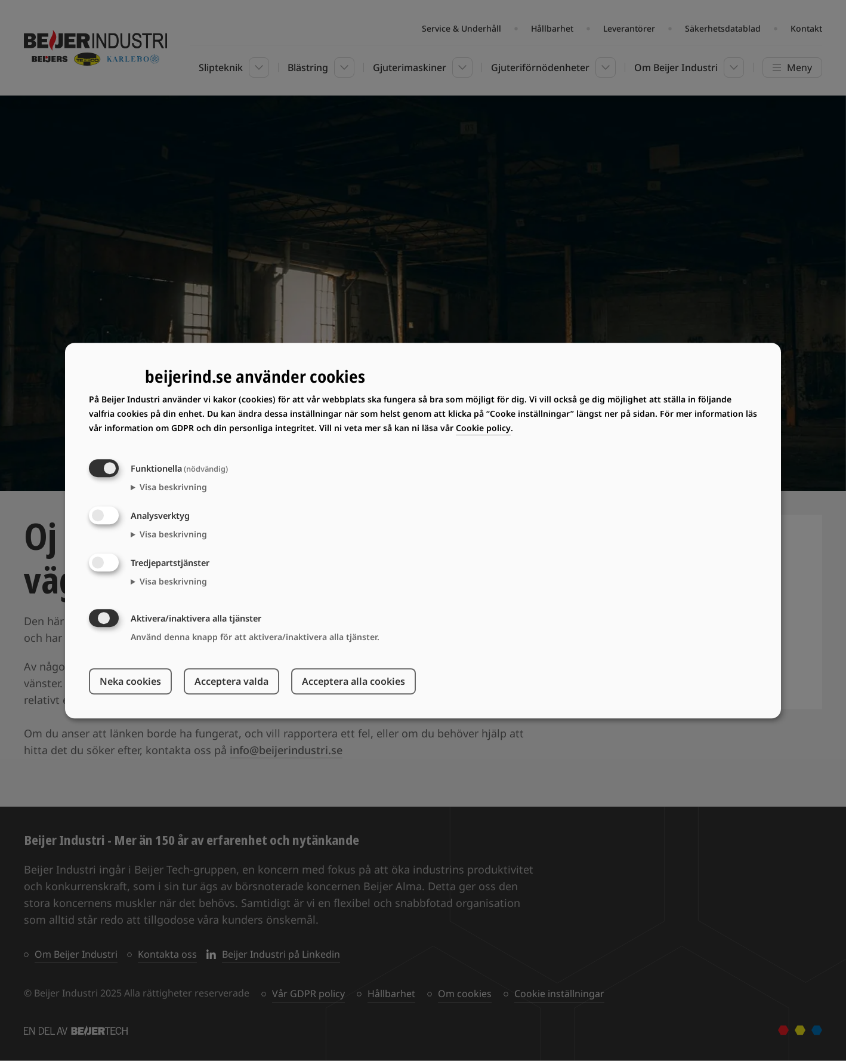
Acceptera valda (231, 681)
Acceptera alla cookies (353, 681)
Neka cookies (130, 681)
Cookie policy (483, 427)
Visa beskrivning (173, 487)
